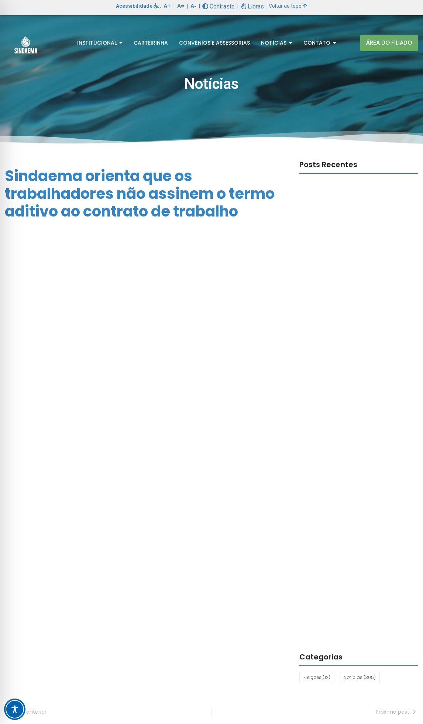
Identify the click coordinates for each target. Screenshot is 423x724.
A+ (167, 6)
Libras (252, 6)
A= (180, 6)
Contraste (218, 6)
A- (193, 6)
